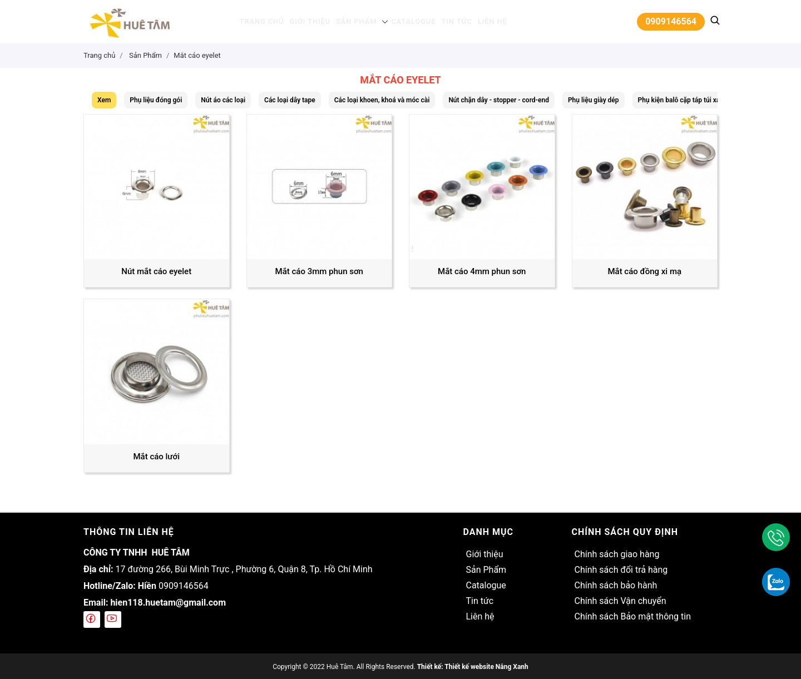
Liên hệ (484, 21)
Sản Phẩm (357, 21)
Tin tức (450, 21)
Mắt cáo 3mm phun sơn (319, 271)
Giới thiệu (314, 21)
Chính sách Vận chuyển (620, 601)
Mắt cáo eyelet (197, 55)
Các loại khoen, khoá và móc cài (382, 100)
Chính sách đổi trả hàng (621, 569)
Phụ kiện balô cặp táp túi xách (683, 100)
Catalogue (410, 21)
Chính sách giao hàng (616, 554)
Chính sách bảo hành (615, 585)
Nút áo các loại (223, 100)
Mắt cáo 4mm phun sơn (482, 271)
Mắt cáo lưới (156, 457)
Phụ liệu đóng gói (156, 100)
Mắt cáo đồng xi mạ (644, 271)
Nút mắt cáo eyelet (156, 271)
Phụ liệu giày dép (593, 100)
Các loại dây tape (289, 100)
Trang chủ (269, 21)
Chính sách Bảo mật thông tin (632, 616)
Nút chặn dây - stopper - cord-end (498, 100)
